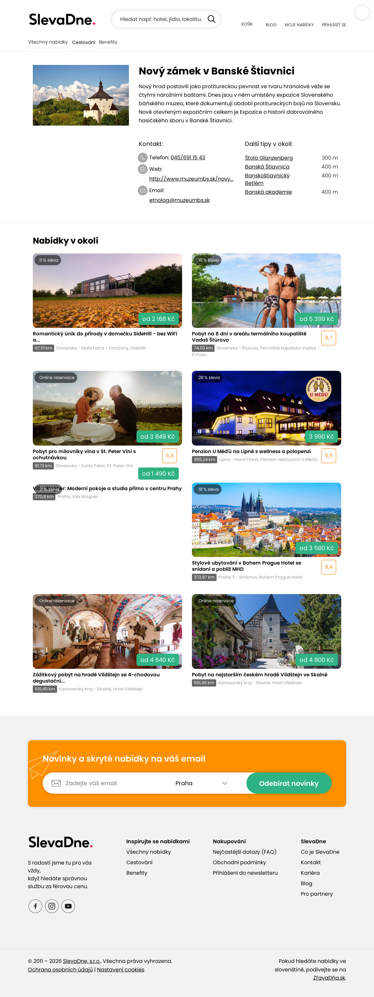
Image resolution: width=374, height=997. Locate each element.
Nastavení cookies (120, 969)
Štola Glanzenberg (269, 158)
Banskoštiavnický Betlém (267, 179)
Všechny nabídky (47, 42)
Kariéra (310, 873)
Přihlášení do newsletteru (245, 873)
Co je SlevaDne (320, 852)
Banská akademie (268, 192)
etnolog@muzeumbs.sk (179, 200)
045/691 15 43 (188, 157)
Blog (306, 883)
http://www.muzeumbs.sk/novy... (191, 179)
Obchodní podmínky (239, 862)
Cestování (82, 42)
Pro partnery (317, 894)
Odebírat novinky (289, 783)
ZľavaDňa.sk (329, 978)
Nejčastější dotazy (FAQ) (245, 852)
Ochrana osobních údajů (60, 969)
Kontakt (311, 862)
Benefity (106, 42)
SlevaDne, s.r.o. (81, 961)
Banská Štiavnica (267, 166)
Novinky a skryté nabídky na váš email (124, 759)
